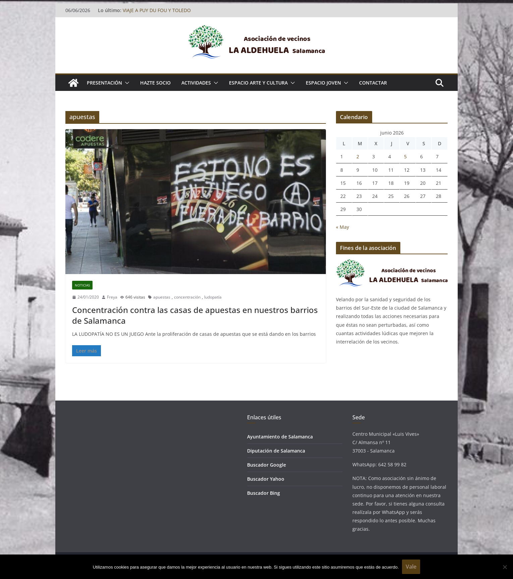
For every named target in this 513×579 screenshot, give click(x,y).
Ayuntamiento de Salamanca (280, 436)
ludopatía (213, 297)
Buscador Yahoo (265, 479)
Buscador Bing (263, 493)
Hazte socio (155, 83)
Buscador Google (266, 465)
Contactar (373, 83)
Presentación (104, 83)
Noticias (82, 285)
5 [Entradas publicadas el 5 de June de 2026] (405, 156)
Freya (112, 297)
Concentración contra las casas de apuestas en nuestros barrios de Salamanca (195, 315)
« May (342, 227)
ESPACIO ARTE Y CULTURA (258, 83)
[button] (125, 83)
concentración (187, 297)
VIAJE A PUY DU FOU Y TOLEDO (157, 10)
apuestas (161, 297)
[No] (504, 567)
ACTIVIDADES (196, 83)
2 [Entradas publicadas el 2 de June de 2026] (357, 156)
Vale (411, 566)
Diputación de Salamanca (276, 451)
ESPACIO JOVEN (323, 83)
